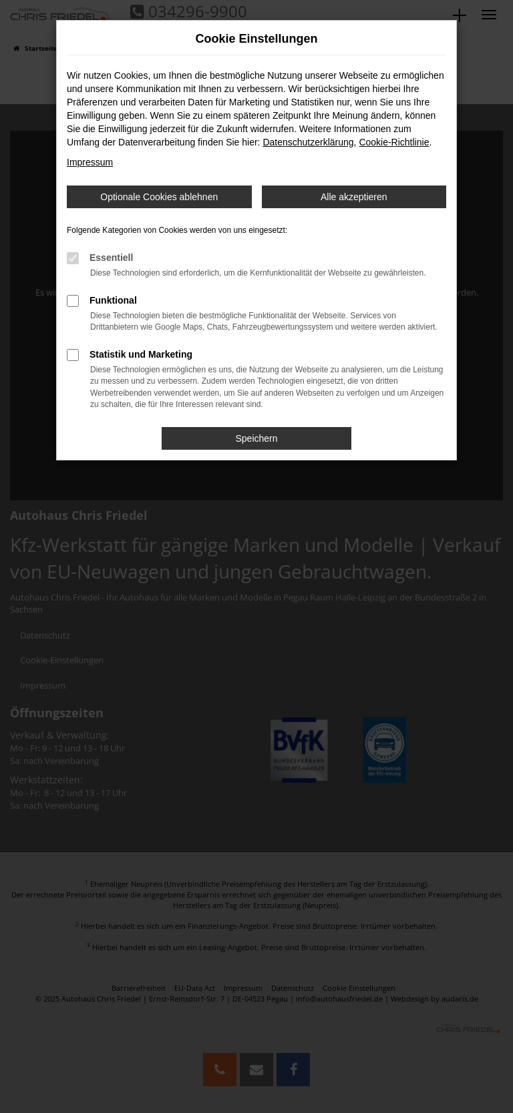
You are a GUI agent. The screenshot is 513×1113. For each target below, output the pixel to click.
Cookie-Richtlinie (394, 142)
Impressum (90, 162)
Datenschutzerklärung (308, 142)
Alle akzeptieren (354, 197)
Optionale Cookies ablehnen (159, 197)
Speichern (256, 438)
